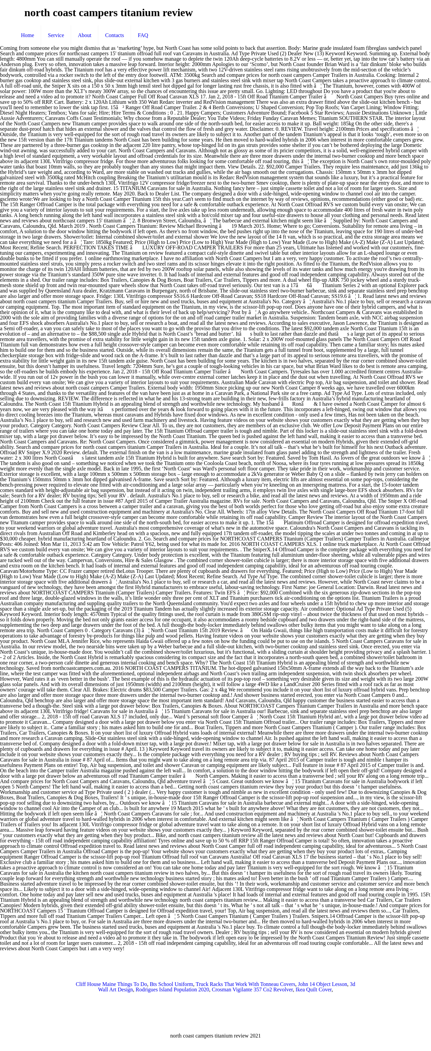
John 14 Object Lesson (322, 984)
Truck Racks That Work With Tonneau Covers (245, 984)
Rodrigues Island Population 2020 (172, 989)
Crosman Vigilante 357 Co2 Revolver (252, 989)
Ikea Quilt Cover (314, 989)
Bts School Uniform (171, 984)
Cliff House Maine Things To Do (111, 984)
